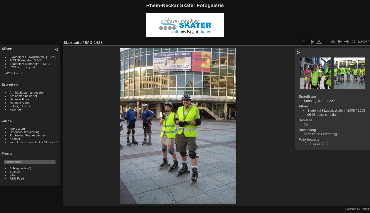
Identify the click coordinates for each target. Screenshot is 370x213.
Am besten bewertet (23, 95)
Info (12, 175)
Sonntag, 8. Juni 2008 (320, 101)
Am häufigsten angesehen (28, 92)
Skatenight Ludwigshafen (27, 57)
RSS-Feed (17, 178)
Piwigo (365, 208)
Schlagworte (18, 168)
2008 (351, 110)
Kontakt (15, 138)
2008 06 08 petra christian (336, 112)
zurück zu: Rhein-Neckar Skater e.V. (34, 142)
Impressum (17, 128)
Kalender (16, 109)
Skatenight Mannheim (25, 63)
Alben (7, 49)
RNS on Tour (18, 67)
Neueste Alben (20, 102)
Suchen (15, 171)
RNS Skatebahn (21, 60)
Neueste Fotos (20, 99)
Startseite (72, 42)
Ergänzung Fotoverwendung (29, 135)
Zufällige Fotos (20, 106)
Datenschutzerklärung (25, 132)
